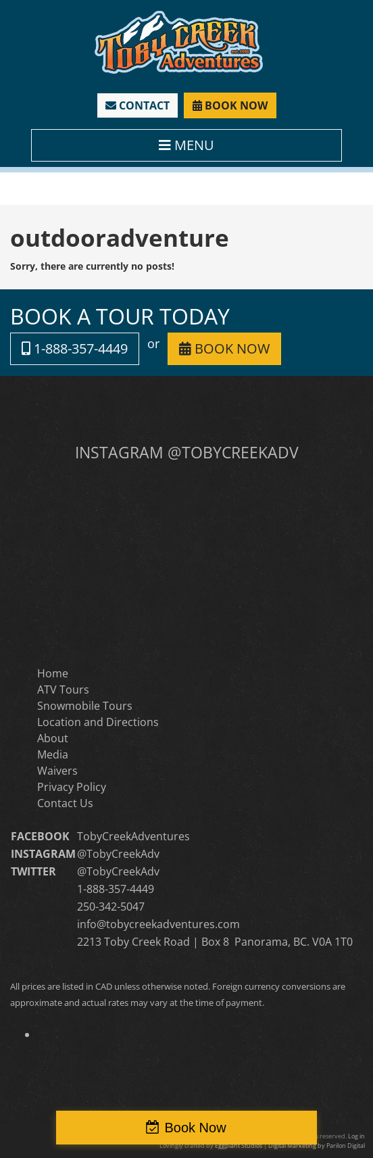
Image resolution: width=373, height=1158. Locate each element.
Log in (356, 1136)
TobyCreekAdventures (133, 836)
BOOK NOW (230, 105)
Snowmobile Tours (84, 705)
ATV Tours (63, 689)
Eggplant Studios (238, 1145)
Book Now (195, 1127)
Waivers (57, 770)
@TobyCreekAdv (118, 853)
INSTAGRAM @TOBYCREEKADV (187, 452)
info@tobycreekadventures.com (158, 924)
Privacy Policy (71, 786)
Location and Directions (98, 722)
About (52, 738)
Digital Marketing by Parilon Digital (316, 1145)
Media (52, 754)
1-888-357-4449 (75, 348)
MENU (186, 145)
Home (52, 673)
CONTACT (137, 105)
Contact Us (65, 803)
